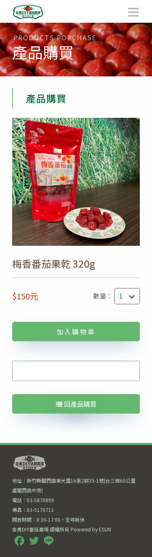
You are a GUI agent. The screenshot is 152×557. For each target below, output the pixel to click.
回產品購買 (76, 404)
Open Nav (137, 6)
